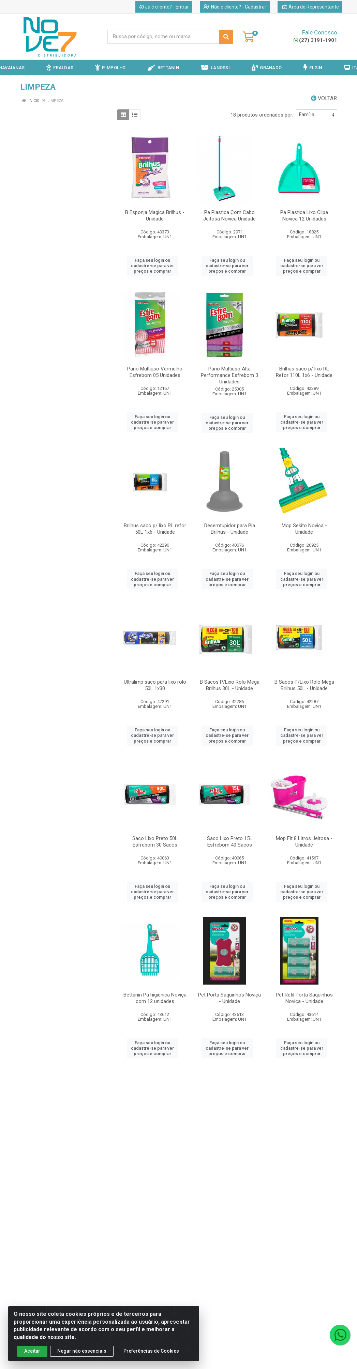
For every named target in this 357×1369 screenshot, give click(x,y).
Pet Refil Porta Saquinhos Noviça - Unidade (304, 998)
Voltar (324, 98)
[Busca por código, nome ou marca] (163, 37)
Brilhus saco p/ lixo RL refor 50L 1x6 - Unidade (155, 528)
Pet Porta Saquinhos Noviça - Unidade (229, 998)
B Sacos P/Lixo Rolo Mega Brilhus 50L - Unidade (304, 685)
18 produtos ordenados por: (261, 115)
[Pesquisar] (226, 37)
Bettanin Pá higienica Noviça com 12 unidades (155, 998)
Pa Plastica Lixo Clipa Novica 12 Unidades (304, 215)
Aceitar (32, 1357)
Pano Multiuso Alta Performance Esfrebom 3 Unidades (229, 375)
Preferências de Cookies (151, 1357)
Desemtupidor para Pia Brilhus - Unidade (229, 528)
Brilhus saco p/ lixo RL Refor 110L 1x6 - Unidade (304, 372)
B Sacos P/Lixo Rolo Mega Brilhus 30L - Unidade (229, 685)
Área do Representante (310, 7)
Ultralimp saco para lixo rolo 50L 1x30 (155, 685)
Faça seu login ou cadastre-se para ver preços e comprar (152, 266)
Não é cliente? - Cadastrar (235, 7)
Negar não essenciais (81, 1357)
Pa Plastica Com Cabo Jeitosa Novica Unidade (229, 215)
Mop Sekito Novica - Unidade (304, 528)
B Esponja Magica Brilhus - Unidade (154, 215)
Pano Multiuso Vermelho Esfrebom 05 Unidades (154, 372)
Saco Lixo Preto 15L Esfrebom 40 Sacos (229, 841)
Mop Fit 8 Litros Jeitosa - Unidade (304, 841)
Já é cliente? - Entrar (164, 7)
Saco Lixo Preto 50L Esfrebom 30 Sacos (155, 841)
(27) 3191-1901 (315, 40)
